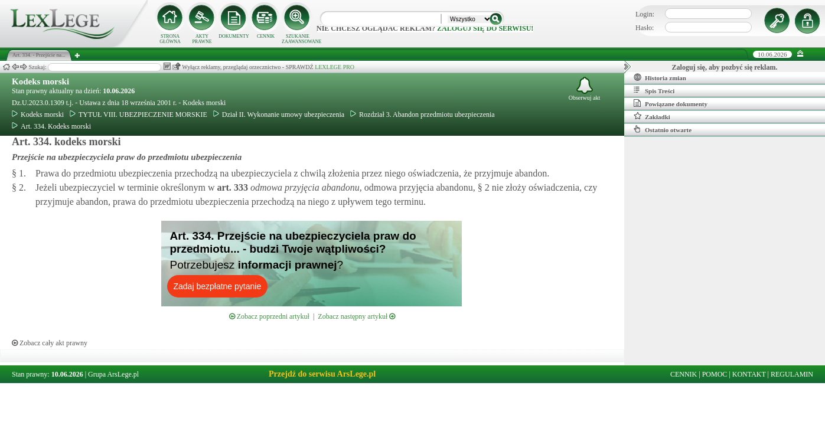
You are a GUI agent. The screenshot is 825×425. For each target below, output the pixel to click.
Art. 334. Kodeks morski (51, 126)
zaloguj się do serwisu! (485, 28)
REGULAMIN (792, 374)
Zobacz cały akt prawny (49, 343)
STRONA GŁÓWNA (170, 39)
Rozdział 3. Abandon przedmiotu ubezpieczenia (422, 114)
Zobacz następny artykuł (356, 316)
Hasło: (644, 28)
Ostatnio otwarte (663, 129)
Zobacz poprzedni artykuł (269, 316)
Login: (644, 14)
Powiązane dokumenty (670, 103)
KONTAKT (749, 374)
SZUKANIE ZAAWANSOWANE (298, 39)
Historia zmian (660, 77)
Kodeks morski (40, 81)
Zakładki (652, 116)
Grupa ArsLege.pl (113, 374)
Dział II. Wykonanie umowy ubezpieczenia (278, 114)
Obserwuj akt (585, 89)
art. (230, 187)
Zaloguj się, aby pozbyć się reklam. (725, 67)
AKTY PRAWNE (201, 39)
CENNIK (266, 36)
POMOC (715, 374)
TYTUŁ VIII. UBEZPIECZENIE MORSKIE (138, 114)
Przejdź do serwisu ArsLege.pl (322, 374)
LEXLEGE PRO (334, 67)
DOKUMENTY (234, 36)
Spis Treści (654, 90)
